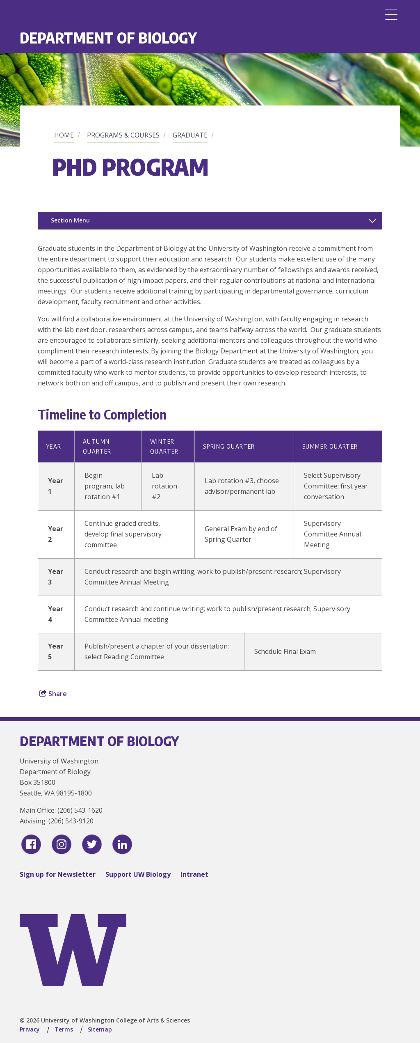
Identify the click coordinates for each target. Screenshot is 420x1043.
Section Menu (70, 220)
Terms (64, 1029)
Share (53, 693)
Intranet (194, 874)
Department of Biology (108, 37)
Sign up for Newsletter (58, 874)
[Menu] (391, 14)
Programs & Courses (123, 135)
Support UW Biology (138, 874)
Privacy (30, 1029)
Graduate (190, 135)
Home (64, 135)
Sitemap (100, 1029)
